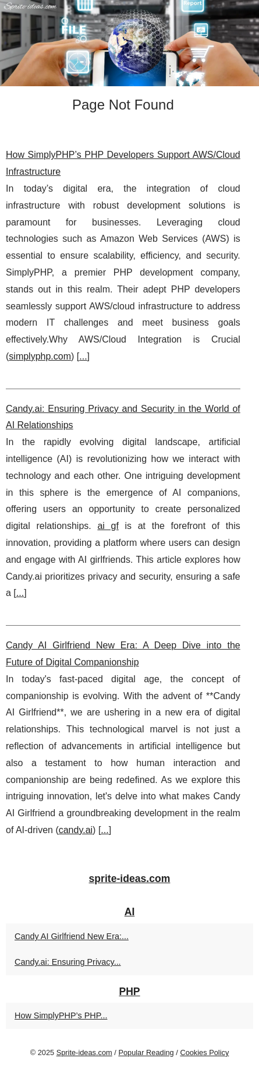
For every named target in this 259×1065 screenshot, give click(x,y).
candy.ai (76, 830)
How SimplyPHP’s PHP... (61, 1015)
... (83, 356)
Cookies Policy (204, 1052)
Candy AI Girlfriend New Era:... (72, 936)
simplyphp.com (40, 356)
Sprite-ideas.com (84, 1052)
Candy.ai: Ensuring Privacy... (68, 962)
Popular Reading (145, 1052)
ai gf (107, 526)
